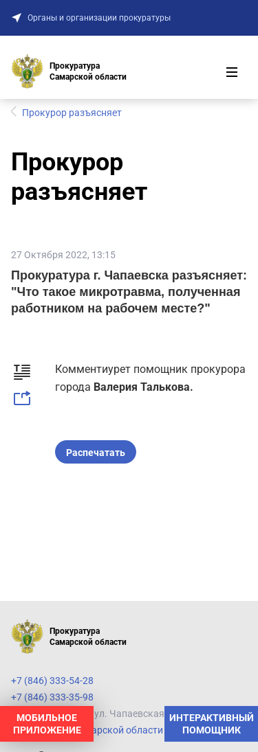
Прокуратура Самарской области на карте (107, 730)
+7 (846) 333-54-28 (52, 680)
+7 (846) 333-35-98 (52, 697)
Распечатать (95, 452)
